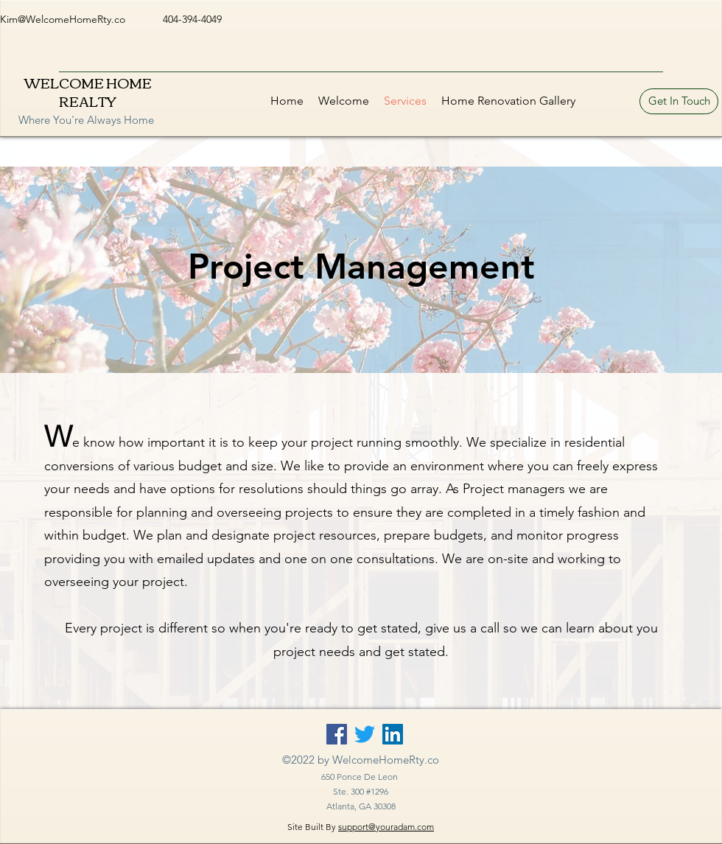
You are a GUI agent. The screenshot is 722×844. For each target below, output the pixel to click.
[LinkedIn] (392, 734)
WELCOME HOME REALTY (88, 92)
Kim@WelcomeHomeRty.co (62, 19)
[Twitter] (364, 734)
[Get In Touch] (678, 101)
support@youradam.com (386, 826)
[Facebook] (336, 734)
